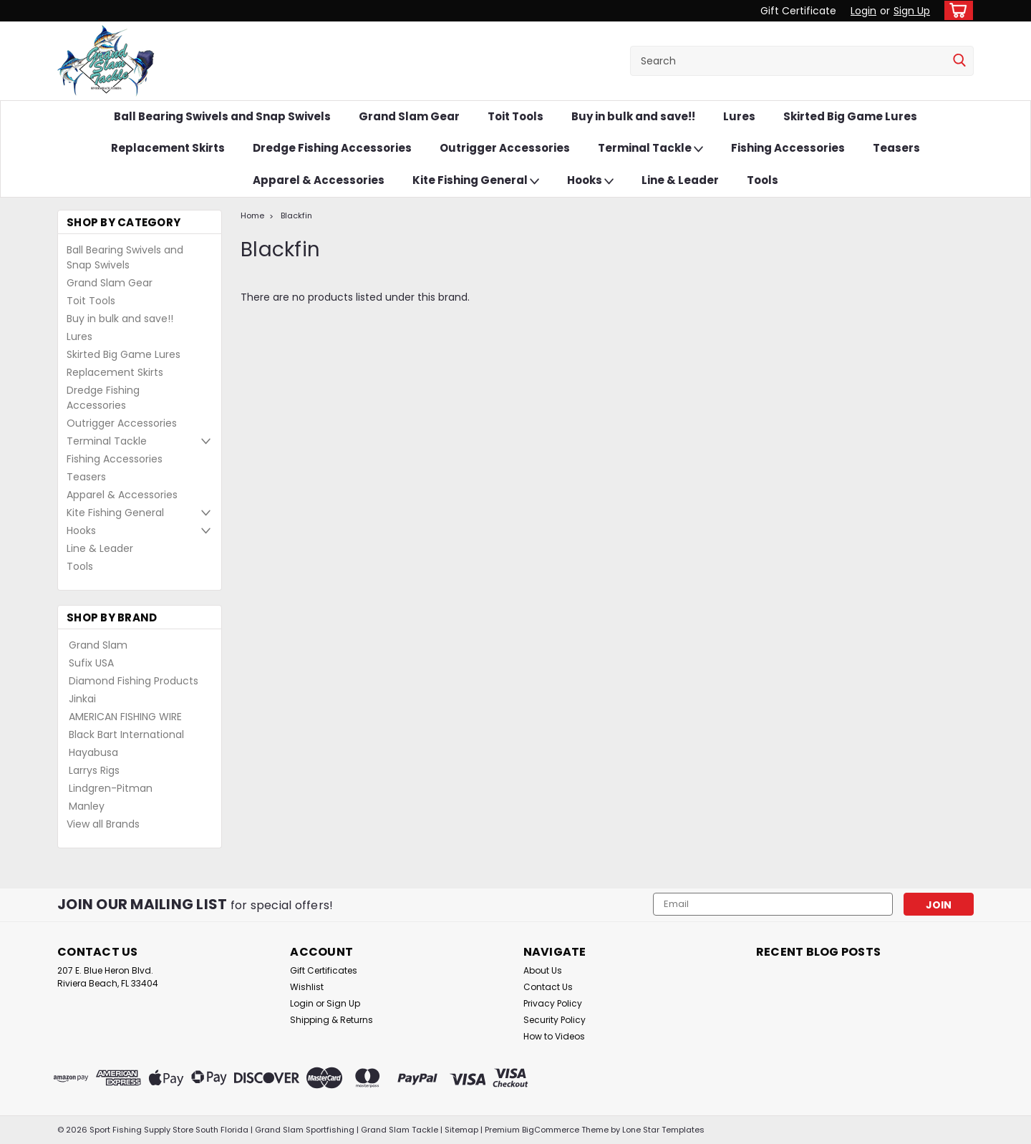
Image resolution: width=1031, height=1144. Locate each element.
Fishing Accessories (788, 147)
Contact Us (548, 987)
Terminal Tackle (650, 148)
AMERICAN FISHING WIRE (125, 716)
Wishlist (307, 987)
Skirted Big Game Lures (850, 116)
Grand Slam (98, 645)
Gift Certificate (798, 11)
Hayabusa (93, 752)
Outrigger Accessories (505, 147)
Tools (762, 180)
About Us (542, 970)
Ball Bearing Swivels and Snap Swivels (222, 116)
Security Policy (554, 1020)
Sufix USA (91, 663)
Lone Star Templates (663, 1129)
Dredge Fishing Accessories (332, 147)
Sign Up (912, 11)
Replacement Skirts (168, 147)
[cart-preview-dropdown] (955, 10)
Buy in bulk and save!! (633, 116)
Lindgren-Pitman (111, 788)
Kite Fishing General (475, 181)
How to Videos (554, 1036)
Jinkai (82, 699)
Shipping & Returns (331, 1020)
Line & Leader (680, 180)
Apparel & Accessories (318, 180)
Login (863, 11)
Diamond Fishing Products (133, 681)
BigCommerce (550, 1129)
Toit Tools (515, 116)
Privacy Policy (552, 1003)
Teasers (896, 147)
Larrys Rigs (94, 770)
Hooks (590, 181)
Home (252, 215)
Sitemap (461, 1129)
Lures (739, 116)
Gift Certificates (323, 970)
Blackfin (296, 215)
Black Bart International (126, 734)
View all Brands (103, 824)
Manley (87, 806)
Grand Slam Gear (409, 116)
